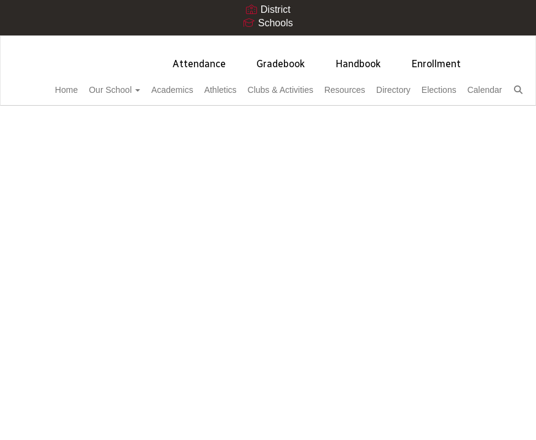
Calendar (45, 114)
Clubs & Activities (283, 84)
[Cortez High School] (268, 43)
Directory (410, 84)
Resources (354, 84)
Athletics (215, 84)
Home (39, 84)
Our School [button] (95, 84)
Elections (463, 84)
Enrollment (436, 58)
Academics (160, 84)
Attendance (199, 58)
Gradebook (280, 58)
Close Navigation (142, 119)
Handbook (358, 58)
